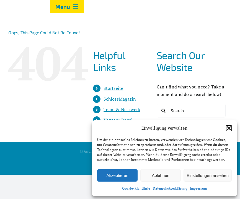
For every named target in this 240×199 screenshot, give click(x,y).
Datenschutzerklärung (170, 188)
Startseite (113, 88)
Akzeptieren (117, 175)
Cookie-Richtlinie (136, 188)
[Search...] (191, 110)
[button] (229, 128)
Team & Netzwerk (122, 109)
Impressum (198, 188)
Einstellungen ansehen (208, 175)
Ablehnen (160, 175)
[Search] (164, 110)
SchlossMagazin (120, 99)
